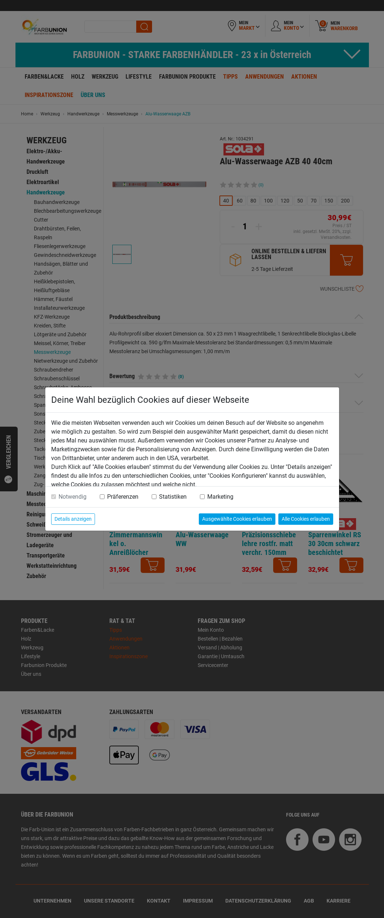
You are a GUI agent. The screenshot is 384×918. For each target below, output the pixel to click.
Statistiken (173, 496)
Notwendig (73, 496)
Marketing (220, 496)
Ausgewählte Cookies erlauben (237, 519)
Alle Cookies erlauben (306, 519)
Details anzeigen (73, 519)
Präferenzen (122, 496)
